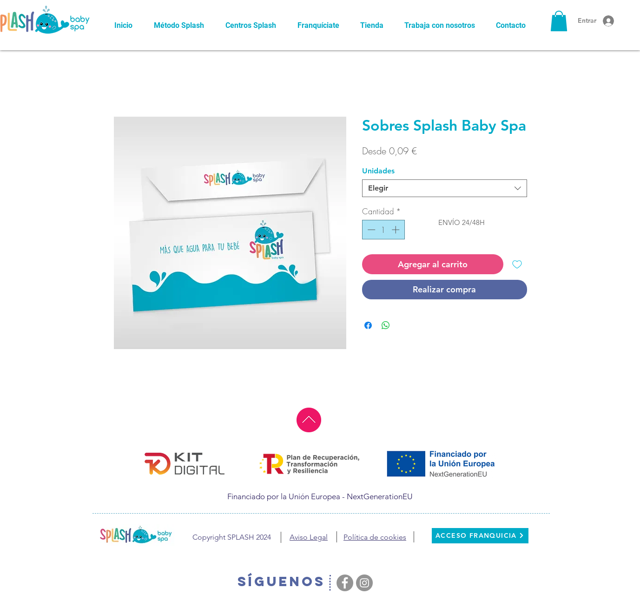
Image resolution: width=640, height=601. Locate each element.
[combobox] (444, 188)
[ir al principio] (309, 420)
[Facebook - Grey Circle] (344, 583)
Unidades (378, 170)
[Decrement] (370, 229)
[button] (558, 21)
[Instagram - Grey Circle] (364, 583)
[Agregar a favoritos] (517, 264)
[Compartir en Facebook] (368, 325)
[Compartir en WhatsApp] (385, 325)
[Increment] (396, 229)
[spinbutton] (383, 229)
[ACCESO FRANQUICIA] (480, 535)
